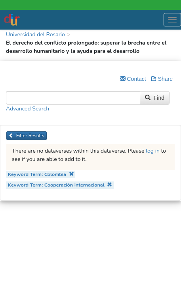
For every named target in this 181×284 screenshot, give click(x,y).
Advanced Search (27, 108)
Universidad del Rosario (35, 34)
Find (154, 98)
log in (153, 151)
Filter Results (26, 136)
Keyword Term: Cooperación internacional (60, 184)
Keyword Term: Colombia (41, 174)
